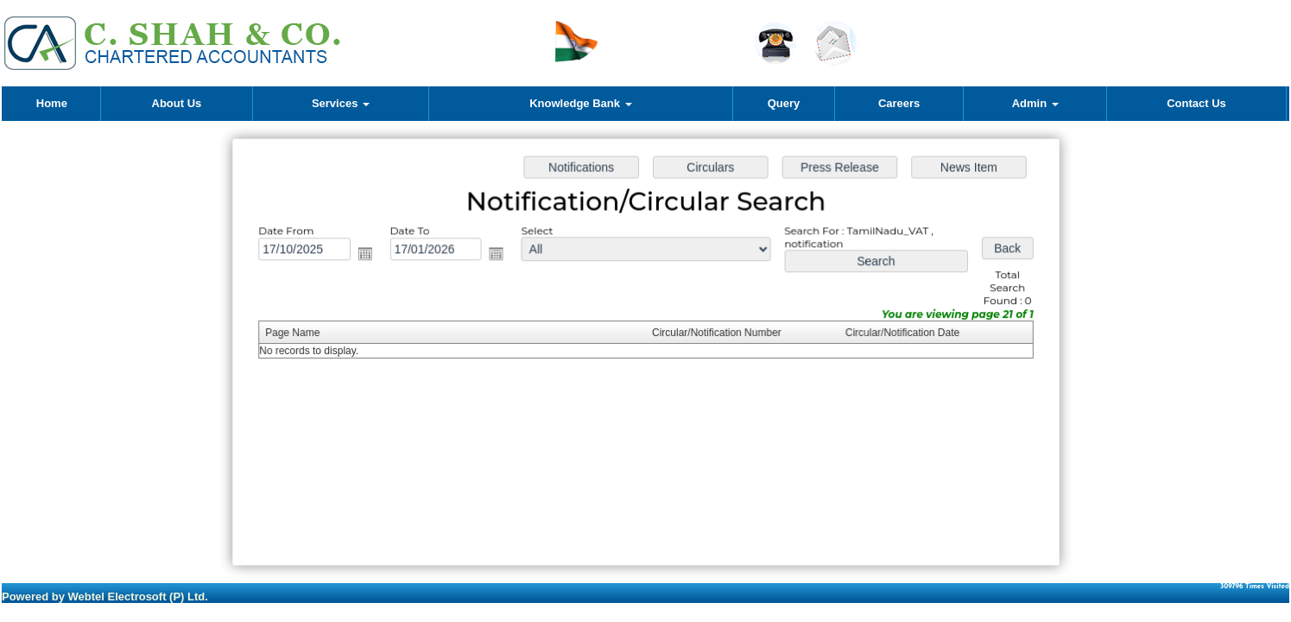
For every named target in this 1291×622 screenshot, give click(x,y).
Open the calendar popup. (369, 255)
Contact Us (1196, 103)
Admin (1035, 103)
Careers (899, 103)
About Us (177, 103)
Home (51, 103)
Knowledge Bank (580, 103)
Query (784, 103)
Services (341, 103)
